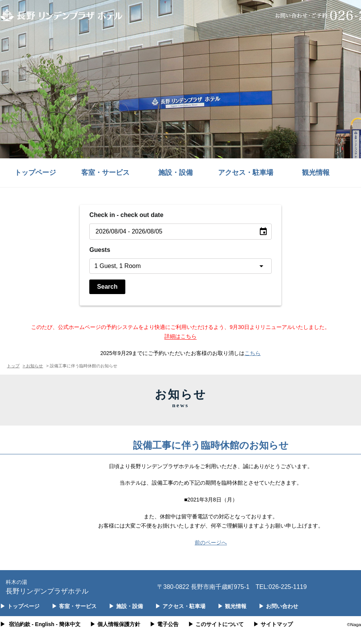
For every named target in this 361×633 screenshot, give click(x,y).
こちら (252, 353)
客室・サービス (105, 172)
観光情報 (316, 172)
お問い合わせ (278, 606)
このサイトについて (216, 624)
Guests (99, 250)
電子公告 (164, 624)
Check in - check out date (126, 215)
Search (107, 286)
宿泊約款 (19, 624)
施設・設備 (175, 172)
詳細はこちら (180, 336)
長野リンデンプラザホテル (47, 586)
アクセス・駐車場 (245, 172)
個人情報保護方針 (115, 624)
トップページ (35, 172)
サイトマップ (273, 624)
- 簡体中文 (68, 624)
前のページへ (211, 542)
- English (43, 624)
